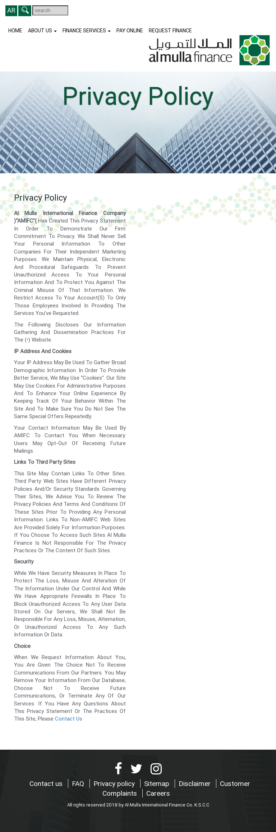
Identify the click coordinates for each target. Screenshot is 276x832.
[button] (24, 10)
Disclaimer (195, 783)
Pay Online (129, 30)
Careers (158, 793)
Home (15, 30)
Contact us (46, 783)
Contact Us (68, 718)
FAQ (79, 783)
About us (42, 30)
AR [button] (11, 10)
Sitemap (157, 783)
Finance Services (87, 30)
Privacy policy (115, 783)
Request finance (170, 30)
